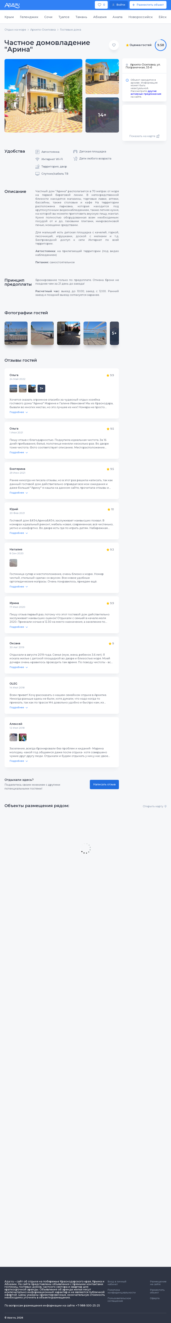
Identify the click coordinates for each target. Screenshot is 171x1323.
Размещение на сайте (158, 1283)
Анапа (117, 17)
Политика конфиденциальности (122, 1291)
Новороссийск (140, 17)
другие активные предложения (146, 92)
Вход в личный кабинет (117, 1283)
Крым (9, 17)
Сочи (48, 17)
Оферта (154, 1298)
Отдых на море (15, 29)
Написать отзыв (104, 784)
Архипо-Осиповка (43, 29)
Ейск (162, 17)
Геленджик (29, 17)
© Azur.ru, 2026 (14, 1317)
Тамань (81, 17)
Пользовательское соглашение (119, 1299)
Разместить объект (157, 1291)
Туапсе (63, 17)
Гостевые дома (70, 29)
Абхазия (100, 17)
